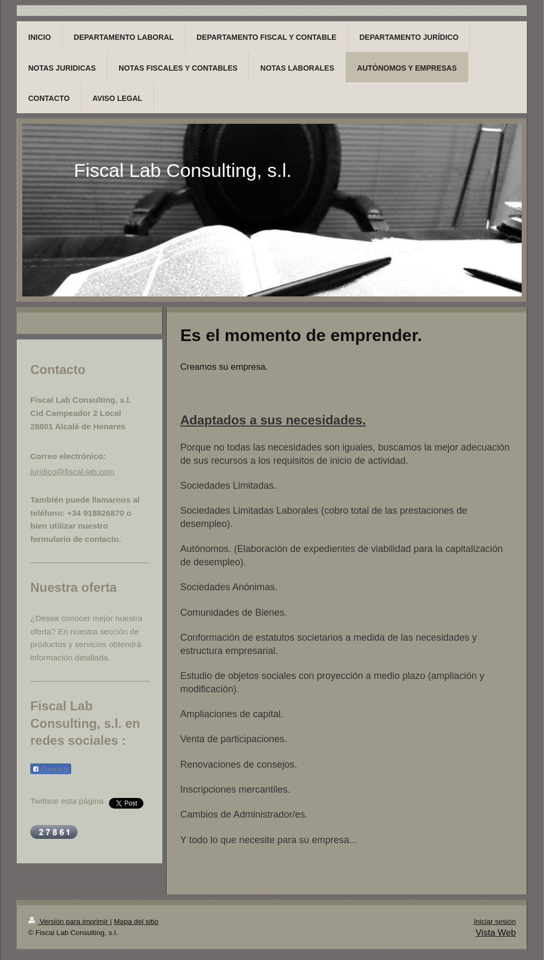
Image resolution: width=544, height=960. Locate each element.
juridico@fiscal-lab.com (72, 471)
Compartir (50, 769)
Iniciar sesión (495, 921)
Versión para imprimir (69, 921)
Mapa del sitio (136, 921)
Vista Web (495, 933)
